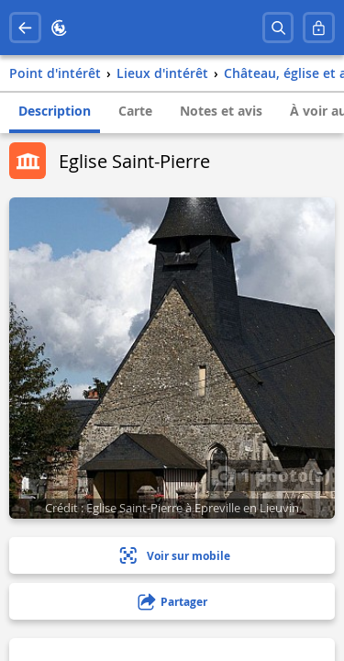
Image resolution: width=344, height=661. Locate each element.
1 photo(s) (270, 474)
